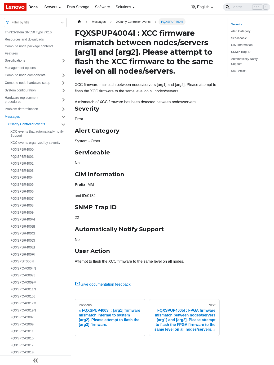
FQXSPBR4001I (22, 156)
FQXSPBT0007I (22, 261)
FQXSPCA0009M (23, 282)
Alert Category (241, 31)
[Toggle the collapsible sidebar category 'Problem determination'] (63, 109)
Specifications (15, 60)
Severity (236, 24)
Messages (12, 116)
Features (11, 53)
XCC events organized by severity (35, 142)
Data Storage (78, 7)
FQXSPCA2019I (22, 352)
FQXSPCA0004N (23, 268)
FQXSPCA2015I (22, 338)
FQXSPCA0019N (23, 310)
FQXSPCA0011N (23, 289)
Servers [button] (50, 7)
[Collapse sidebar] (35, 360)
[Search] (246, 7)
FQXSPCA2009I (22, 324)
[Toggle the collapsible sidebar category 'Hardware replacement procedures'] (63, 99)
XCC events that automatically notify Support (37, 134)
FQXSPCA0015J (22, 296)
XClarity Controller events (26, 124)
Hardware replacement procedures (21, 100)
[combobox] (12, 22)
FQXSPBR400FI (22, 254)
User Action (239, 70)
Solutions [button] (123, 7)
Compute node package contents (29, 46)
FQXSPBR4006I (22, 191)
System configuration (20, 90)
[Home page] (79, 21)
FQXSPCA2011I (22, 331)
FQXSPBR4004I (22, 177)
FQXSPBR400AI (22, 219)
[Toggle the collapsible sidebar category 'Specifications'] (63, 60)
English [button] (200, 7)
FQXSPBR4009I (22, 212)
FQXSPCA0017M (23, 303)
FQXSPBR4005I (22, 184)
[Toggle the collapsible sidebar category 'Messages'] (63, 117)
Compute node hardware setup (27, 83)
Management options (20, 68)
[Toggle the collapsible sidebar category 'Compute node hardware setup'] (63, 83)
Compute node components (25, 75)
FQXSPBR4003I (22, 170)
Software (102, 7)
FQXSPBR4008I (22, 205)
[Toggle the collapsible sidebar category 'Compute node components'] (63, 75)
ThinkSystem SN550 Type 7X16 (28, 32)
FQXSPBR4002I (22, 163)
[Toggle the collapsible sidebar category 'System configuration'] (63, 90)
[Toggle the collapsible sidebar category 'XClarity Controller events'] (63, 124)
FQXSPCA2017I (22, 345)
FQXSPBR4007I (22, 198)
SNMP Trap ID (241, 52)
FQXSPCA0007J (22, 275)
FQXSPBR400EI (22, 247)
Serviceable (239, 38)
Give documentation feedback (103, 284)
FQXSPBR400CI (22, 233)
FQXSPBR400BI (22, 226)
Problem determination (21, 109)
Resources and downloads (24, 39)
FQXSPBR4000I (22, 149)
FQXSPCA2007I (22, 317)
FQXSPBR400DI (22, 240)
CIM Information (242, 45)
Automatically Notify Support (244, 61)
